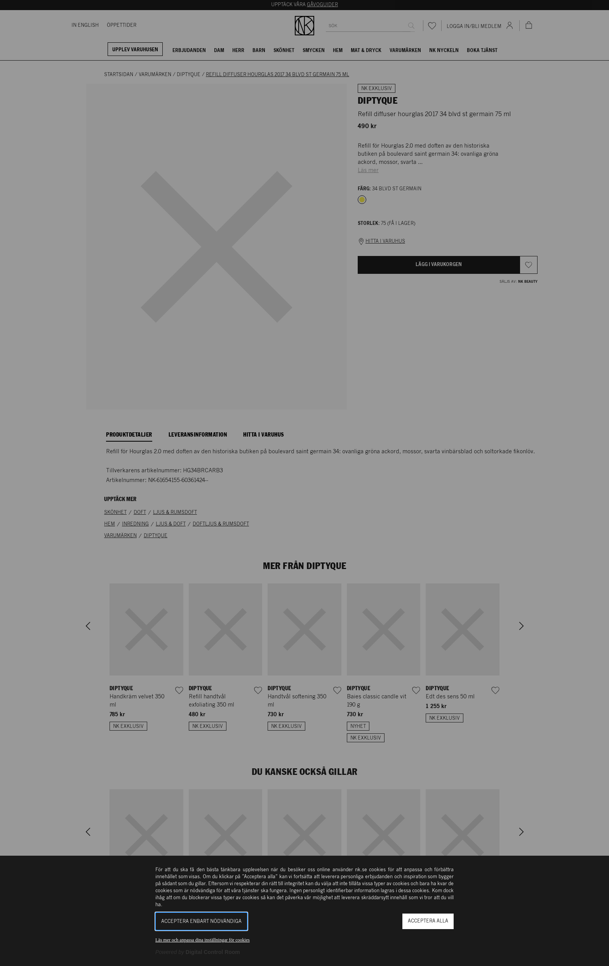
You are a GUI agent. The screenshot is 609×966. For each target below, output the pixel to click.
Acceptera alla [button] (428, 921)
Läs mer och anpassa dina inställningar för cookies (202, 940)
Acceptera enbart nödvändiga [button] (201, 921)
